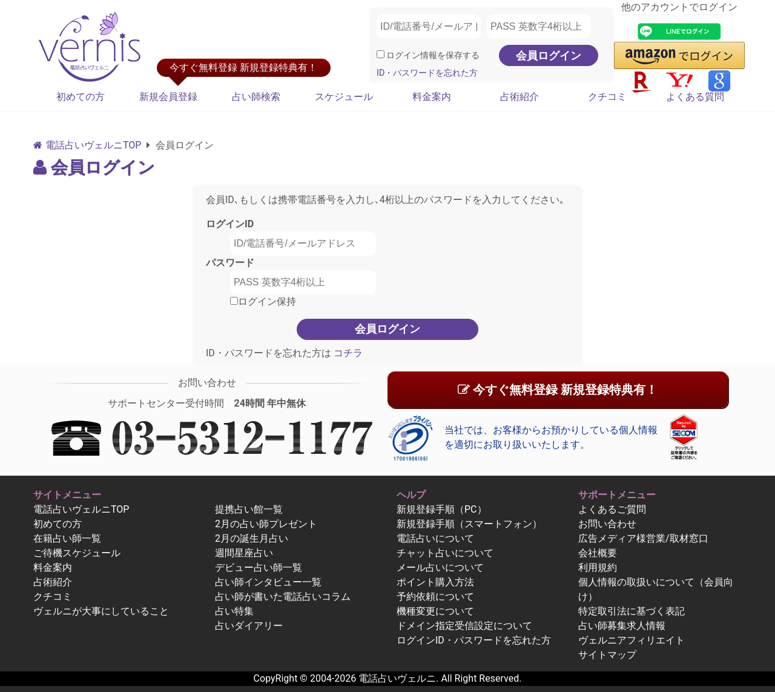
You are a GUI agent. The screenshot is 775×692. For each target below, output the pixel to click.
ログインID (230, 224)
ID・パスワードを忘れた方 (427, 73)
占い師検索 (256, 96)
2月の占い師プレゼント (266, 524)
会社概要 (597, 553)
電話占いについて (435, 538)
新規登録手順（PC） (442, 509)
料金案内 (431, 96)
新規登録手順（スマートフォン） (469, 524)
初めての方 (80, 96)
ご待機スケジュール (76, 553)
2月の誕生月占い (251, 538)
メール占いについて (440, 567)
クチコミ (607, 96)
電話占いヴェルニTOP (81, 509)
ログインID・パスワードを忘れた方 (474, 640)
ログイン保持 (263, 301)
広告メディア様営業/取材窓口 (643, 538)
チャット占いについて (445, 553)
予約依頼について (435, 596)
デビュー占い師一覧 (258, 567)
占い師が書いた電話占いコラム (283, 596)
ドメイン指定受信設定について (464, 625)
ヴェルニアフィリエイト (631, 640)
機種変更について (435, 611)
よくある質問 (695, 96)
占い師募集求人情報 (621, 625)
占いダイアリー (249, 625)
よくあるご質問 (612, 509)
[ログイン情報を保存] (380, 54)
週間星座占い (244, 553)
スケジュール (344, 96)
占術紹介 (519, 96)
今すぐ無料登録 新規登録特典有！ (558, 389)
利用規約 (597, 567)
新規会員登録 (168, 96)
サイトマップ (607, 654)
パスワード (230, 262)
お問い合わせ (607, 524)
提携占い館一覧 (249, 509)
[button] (679, 55)
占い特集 (234, 611)
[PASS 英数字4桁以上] (539, 27)
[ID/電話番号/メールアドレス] (429, 27)
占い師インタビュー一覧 (268, 582)
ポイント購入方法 (435, 582)
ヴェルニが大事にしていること (101, 611)
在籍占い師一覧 (67, 538)
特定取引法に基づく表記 (631, 611)
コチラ (347, 353)
